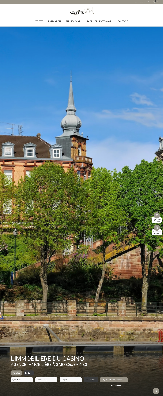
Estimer (28, 375)
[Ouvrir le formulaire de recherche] (91, 382)
